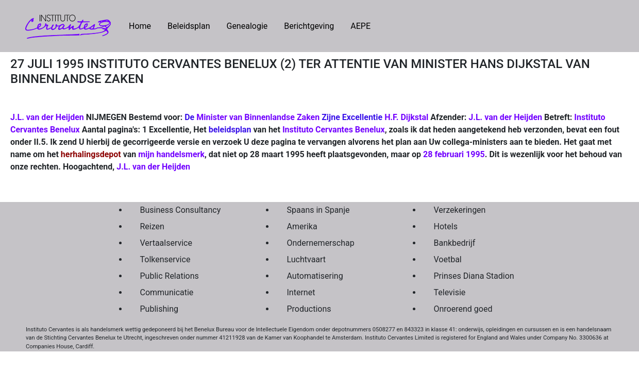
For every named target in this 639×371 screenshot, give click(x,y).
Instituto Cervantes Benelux (333, 129)
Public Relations (169, 276)
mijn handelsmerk (171, 154)
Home (144, 25)
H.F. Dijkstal (406, 117)
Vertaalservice (166, 243)
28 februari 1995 (454, 154)
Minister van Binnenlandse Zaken (258, 117)
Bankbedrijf (455, 243)
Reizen (152, 226)
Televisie (450, 292)
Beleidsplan (188, 26)
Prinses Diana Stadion (474, 276)
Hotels (446, 226)
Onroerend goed (463, 309)
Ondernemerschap (321, 243)
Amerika (302, 226)
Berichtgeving (309, 26)
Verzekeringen (460, 210)
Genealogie (246, 26)
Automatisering (315, 276)
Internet (301, 292)
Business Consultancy (180, 210)
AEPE (360, 26)
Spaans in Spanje (318, 210)
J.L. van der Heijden (505, 117)
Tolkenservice (165, 259)
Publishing (159, 309)
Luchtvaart (306, 259)
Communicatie (167, 292)
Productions (309, 309)
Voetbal (448, 259)
